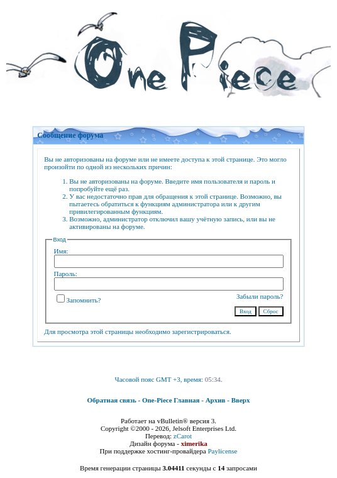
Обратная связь (111, 400)
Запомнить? (79, 300)
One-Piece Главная (171, 400)
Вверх (240, 400)
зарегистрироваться (200, 331)
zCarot (183, 436)
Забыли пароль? (260, 296)
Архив (216, 400)
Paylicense (222, 451)
